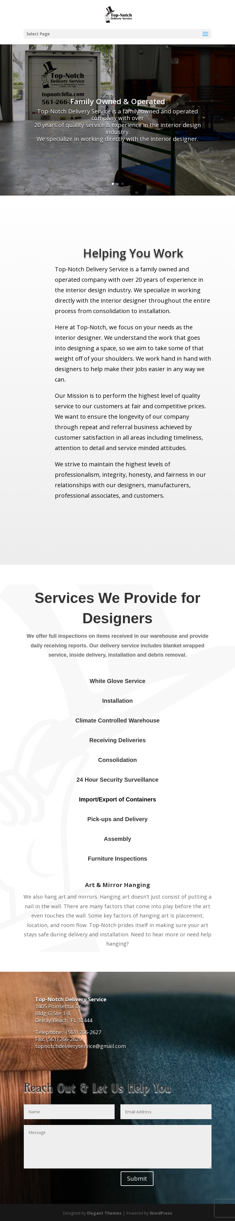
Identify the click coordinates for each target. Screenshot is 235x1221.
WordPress (161, 1213)
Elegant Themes (104, 1213)
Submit (137, 1178)
